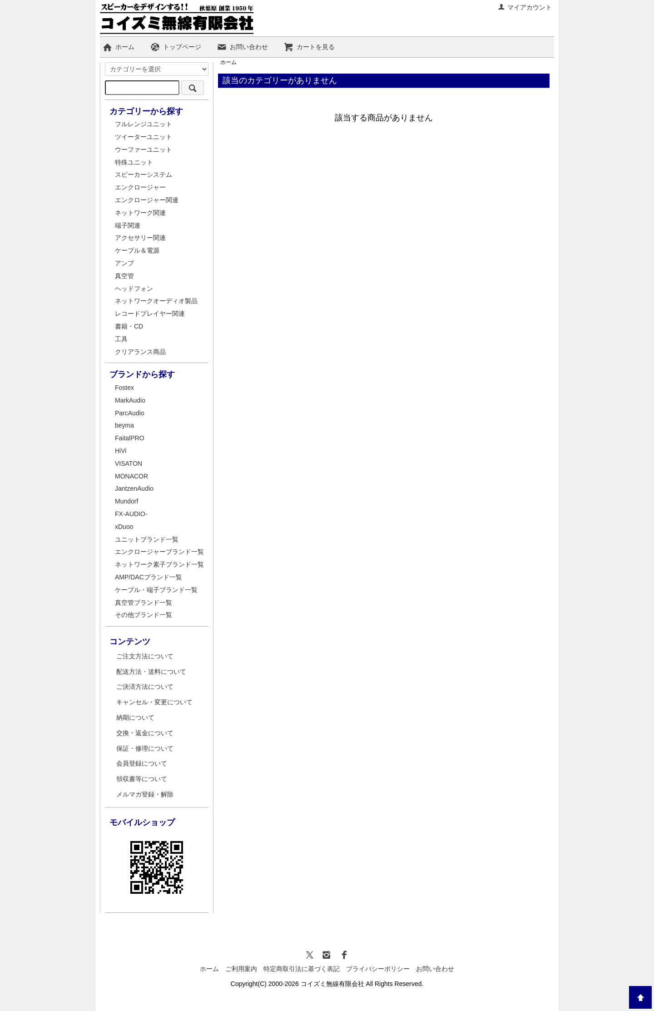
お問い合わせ (242, 46)
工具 (121, 339)
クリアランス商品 (140, 351)
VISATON (128, 463)
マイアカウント (525, 7)
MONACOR (131, 476)
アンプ (124, 263)
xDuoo (124, 526)
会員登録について (141, 763)
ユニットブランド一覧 (146, 539)
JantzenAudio (134, 488)
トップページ (175, 46)
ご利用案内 (241, 968)
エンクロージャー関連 (146, 200)
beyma (124, 425)
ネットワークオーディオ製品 (156, 300)
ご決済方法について (144, 686)
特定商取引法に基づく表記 (301, 968)
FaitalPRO (129, 438)
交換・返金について (144, 733)
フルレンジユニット (143, 124)
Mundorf (126, 501)
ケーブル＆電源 (137, 250)
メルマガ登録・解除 (144, 794)
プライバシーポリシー (378, 968)
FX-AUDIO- (131, 514)
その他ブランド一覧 (143, 614)
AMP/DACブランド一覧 (148, 577)
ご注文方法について (144, 656)
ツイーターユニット (143, 136)
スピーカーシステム (143, 174)
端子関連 (127, 225)
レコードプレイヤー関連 (150, 313)
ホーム (118, 46)
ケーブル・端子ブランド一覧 (156, 589)
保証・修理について (144, 748)
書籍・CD (129, 326)
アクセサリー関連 (140, 237)
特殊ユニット (134, 162)
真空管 (124, 275)
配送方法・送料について (151, 671)
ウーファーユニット (143, 149)
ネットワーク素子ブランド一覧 (159, 564)
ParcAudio (129, 413)
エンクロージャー (140, 187)
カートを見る (309, 46)
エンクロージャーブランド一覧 (159, 551)
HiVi (120, 450)
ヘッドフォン (134, 288)
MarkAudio (130, 400)
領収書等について (141, 778)
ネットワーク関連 (140, 212)
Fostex (124, 387)
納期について (135, 717)
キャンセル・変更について (154, 702)
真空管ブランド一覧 (143, 602)
